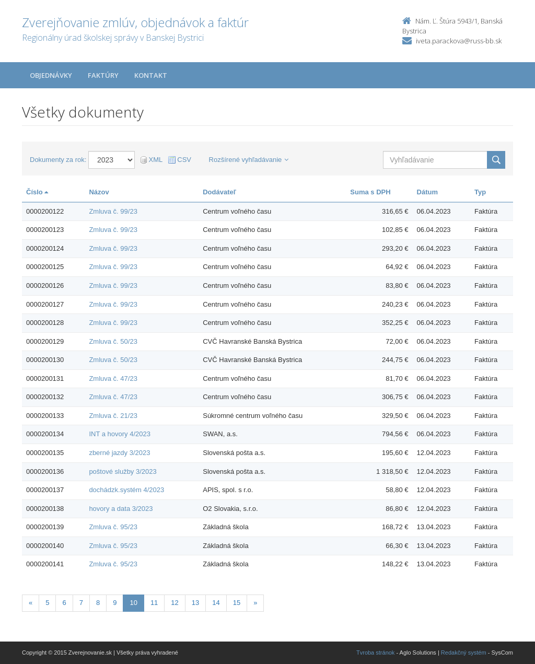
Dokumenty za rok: (58, 160)
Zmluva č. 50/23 (113, 341)
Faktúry (103, 75)
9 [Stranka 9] (115, 603)
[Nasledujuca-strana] (255, 603)
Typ (480, 192)
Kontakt (150, 75)
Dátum (427, 192)
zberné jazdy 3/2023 (119, 453)
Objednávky (51, 75)
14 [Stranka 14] (215, 603)
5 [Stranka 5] (47, 603)
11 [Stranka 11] (154, 603)
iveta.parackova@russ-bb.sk (459, 40)
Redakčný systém (463, 652)
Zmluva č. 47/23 (113, 378)
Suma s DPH (370, 192)
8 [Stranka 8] (98, 603)
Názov (99, 192)
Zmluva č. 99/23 (113, 211)
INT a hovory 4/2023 (119, 434)
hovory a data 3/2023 (121, 508)
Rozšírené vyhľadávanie (249, 160)
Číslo (37, 192)
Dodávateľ (219, 192)
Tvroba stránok (375, 652)
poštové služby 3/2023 (122, 471)
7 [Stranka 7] (81, 603)
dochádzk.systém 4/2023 (126, 490)
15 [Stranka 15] (236, 603)
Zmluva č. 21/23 (113, 416)
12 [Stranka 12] (174, 603)
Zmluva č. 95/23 (113, 527)
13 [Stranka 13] (195, 603)
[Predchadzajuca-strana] (30, 603)
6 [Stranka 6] (64, 603)
